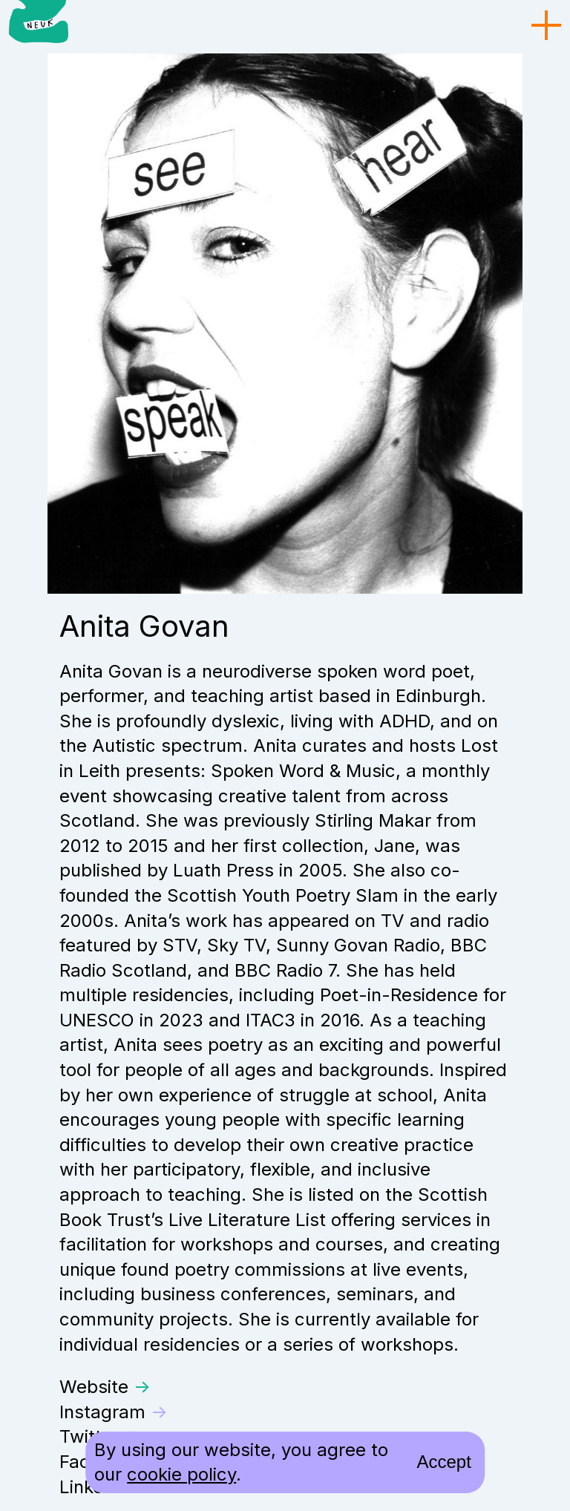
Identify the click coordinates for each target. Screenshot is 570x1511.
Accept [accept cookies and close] (443, 1462)
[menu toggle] (546, 26)
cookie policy (181, 1474)
